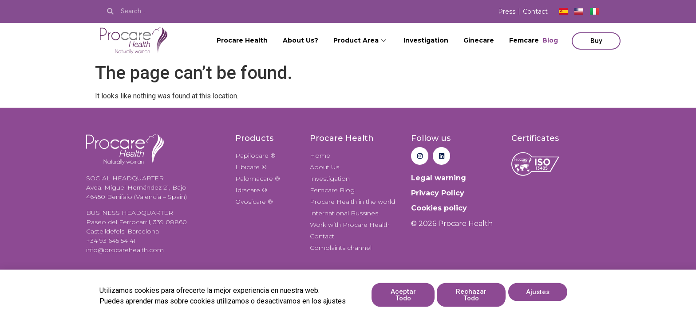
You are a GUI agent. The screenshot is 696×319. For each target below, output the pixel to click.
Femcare (533, 40)
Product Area (360, 40)
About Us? (300, 40)
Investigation (425, 40)
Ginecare (478, 40)
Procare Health (242, 40)
